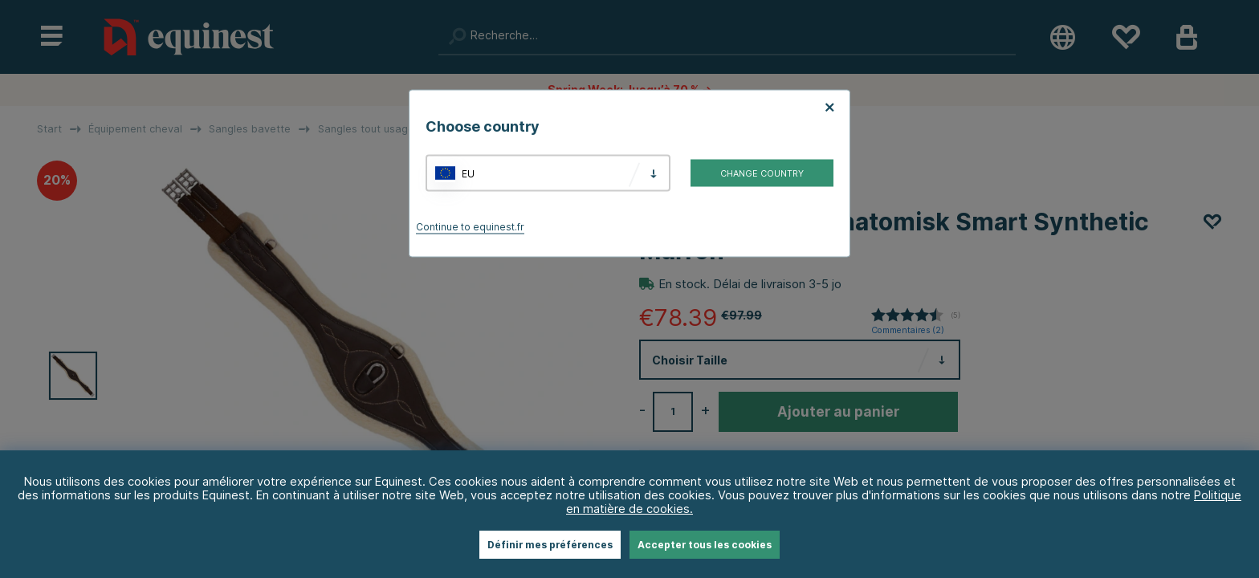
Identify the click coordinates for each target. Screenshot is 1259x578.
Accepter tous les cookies (705, 545)
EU (468, 173)
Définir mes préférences (550, 545)
